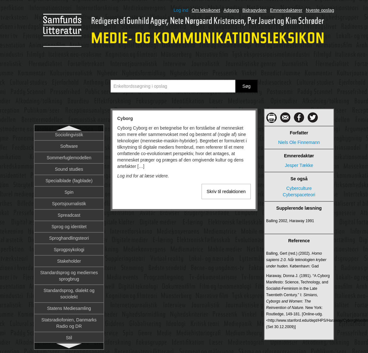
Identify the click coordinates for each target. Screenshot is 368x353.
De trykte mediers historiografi (69, 236)
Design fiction (69, 282)
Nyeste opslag (320, 10)
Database (69, 202)
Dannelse (68, 190)
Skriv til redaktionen (226, 191)
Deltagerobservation (69, 248)
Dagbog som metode (69, 167)
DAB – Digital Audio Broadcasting (69, 153)
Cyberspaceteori (299, 194)
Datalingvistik (69, 225)
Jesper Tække (299, 165)
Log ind (180, 10)
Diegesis (69, 316)
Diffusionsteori (69, 328)
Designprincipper (69, 294)
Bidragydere (254, 10)
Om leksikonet (206, 10)
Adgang (231, 10)
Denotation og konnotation (69, 271)
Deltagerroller (69, 259)
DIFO (69, 339)
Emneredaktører (286, 10)
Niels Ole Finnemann (299, 142)
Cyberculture (298, 188)
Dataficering (69, 213)
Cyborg (69, 138)
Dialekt (69, 305)
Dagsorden (69, 179)
